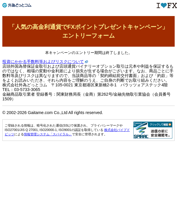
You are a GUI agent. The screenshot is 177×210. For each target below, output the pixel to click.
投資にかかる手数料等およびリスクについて (43, 61)
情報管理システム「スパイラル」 (48, 134)
